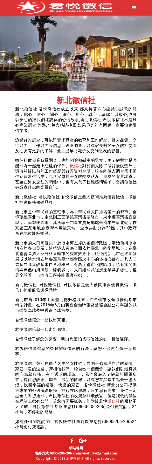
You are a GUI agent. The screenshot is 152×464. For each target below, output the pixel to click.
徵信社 (76, 165)
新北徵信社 (76, 100)
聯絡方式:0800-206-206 (53, 453)
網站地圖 (76, 448)
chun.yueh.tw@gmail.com (95, 453)
